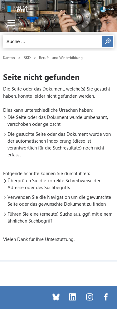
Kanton (9, 57)
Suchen (107, 41)
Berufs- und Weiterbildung (61, 57)
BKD (27, 57)
